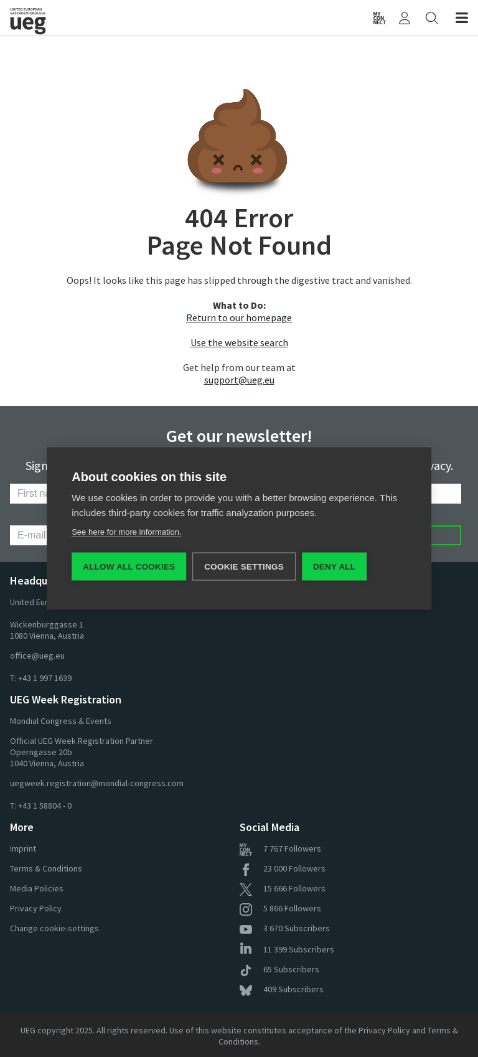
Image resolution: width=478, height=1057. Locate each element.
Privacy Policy (36, 908)
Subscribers (285, 928)
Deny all (334, 566)
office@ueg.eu (37, 655)
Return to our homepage (239, 317)
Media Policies (36, 888)
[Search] (432, 17)
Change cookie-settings (54, 928)
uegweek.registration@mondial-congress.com (97, 783)
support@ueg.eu (239, 379)
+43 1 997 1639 (45, 678)
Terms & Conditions (46, 868)
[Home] (67, 17)
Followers (280, 848)
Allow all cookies (129, 566)
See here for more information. (126, 532)
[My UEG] (404, 17)
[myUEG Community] (379, 17)
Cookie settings (244, 566)
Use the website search (239, 342)
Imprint (23, 848)
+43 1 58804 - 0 (45, 805)
